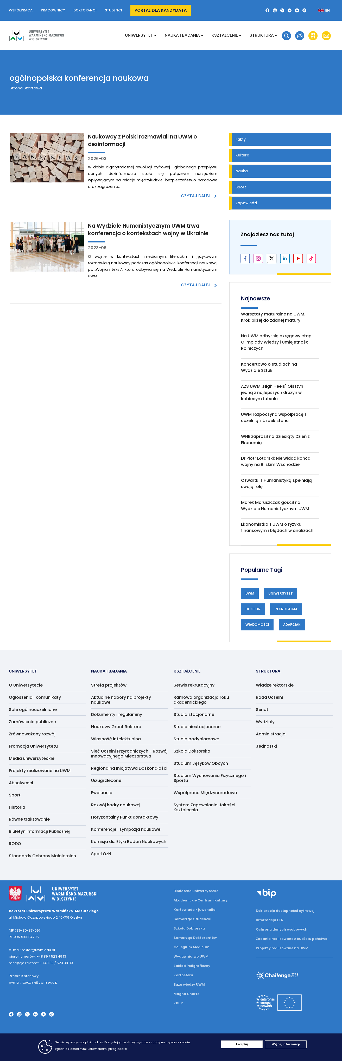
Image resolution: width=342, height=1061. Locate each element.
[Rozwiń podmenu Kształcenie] (240, 35)
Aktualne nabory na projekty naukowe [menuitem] (121, 699)
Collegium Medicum (192, 947)
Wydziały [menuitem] (265, 722)
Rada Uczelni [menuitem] (269, 697)
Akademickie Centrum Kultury (201, 900)
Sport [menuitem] (15, 795)
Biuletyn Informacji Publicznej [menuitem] (39, 831)
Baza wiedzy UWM (189, 984)
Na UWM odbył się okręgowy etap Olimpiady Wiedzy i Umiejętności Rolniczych (276, 342)
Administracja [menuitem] (271, 734)
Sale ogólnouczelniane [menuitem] (33, 710)
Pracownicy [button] (53, 10)
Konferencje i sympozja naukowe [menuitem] (125, 829)
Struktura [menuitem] (262, 35)
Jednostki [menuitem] (266, 746)
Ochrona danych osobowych (281, 929)
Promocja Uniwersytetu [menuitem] (33, 746)
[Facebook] (267, 10)
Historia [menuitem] (17, 807)
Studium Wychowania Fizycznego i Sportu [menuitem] (210, 778)
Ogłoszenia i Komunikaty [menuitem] (35, 697)
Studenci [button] (113, 10)
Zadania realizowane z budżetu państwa (291, 939)
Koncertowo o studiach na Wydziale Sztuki (269, 367)
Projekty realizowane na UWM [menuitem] (40, 771)
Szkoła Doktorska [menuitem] (192, 751)
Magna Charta (187, 994)
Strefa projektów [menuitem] (108, 685)
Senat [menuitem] (262, 710)
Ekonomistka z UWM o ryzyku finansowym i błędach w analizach (277, 527)
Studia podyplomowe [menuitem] (196, 739)
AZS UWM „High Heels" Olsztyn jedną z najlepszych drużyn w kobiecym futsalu (272, 392)
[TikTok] (304, 10)
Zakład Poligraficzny (192, 966)
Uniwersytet (280, 593)
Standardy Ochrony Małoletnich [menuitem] (42, 856)
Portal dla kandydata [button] (161, 10)
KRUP (178, 1003)
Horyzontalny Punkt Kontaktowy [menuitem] (124, 817)
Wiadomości (257, 624)
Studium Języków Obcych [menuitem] (201, 763)
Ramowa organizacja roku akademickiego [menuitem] (201, 699)
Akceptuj (242, 1044)
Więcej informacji (286, 1044)
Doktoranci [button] (85, 10)
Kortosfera (183, 975)
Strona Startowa (26, 88)
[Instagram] (275, 10)
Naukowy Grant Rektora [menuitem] (116, 727)
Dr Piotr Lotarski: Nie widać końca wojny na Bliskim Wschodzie (276, 461)
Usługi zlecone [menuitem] (106, 780)
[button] (286, 35)
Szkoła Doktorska (189, 928)
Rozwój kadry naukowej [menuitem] (115, 805)
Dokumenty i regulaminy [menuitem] (116, 714)
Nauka (242, 171)
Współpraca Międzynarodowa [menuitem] (205, 793)
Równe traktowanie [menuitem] (29, 819)
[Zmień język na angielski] (320, 10)
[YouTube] (297, 10)
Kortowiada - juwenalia (195, 909)
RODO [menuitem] (15, 844)
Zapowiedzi (246, 203)
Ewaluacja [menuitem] (101, 793)
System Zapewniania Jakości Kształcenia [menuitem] (204, 807)
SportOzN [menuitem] (101, 854)
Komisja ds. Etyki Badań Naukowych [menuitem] (128, 842)
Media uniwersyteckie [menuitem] (31, 758)
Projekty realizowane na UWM (282, 948)
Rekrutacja (286, 609)
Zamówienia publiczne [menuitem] (32, 722)
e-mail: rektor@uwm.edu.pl (32, 950)
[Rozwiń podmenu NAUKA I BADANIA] (202, 35)
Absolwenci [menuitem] (21, 783)
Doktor (253, 609)
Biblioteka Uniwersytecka (196, 891)
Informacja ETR (269, 920)
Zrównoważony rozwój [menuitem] (32, 734)
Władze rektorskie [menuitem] (275, 685)
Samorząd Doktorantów (195, 937)
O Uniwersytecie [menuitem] (26, 685)
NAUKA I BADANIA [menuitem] (182, 35)
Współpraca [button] (21, 10)
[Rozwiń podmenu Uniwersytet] (155, 35)
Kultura (242, 155)
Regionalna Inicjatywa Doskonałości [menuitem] (129, 768)
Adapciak (292, 624)
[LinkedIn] (290, 10)
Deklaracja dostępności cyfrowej (285, 910)
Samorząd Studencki (192, 919)
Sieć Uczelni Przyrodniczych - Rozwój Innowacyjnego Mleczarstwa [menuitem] (129, 753)
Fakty (241, 139)
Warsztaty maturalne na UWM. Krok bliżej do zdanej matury (273, 317)
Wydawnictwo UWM (191, 956)
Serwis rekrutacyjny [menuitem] (194, 685)
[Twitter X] (282, 10)
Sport (241, 187)
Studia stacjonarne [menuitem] (194, 714)
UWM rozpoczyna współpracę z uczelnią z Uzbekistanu (274, 417)
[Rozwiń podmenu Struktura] (276, 35)
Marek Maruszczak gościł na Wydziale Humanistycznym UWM (275, 505)
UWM (249, 593)
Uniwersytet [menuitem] (139, 35)
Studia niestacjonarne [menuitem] (197, 727)
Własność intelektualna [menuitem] (116, 739)
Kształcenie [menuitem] (225, 35)
